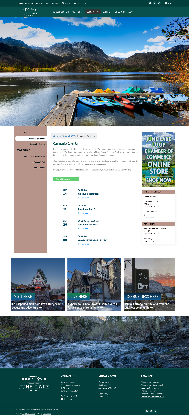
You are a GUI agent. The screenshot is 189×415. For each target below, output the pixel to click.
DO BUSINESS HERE (61, 12)
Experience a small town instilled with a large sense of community (92, 306)
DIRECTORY (120, 12)
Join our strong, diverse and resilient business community (147, 306)
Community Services (37, 144)
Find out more (83, 198)
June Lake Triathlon (88, 193)
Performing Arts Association (152, 396)
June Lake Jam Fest (88, 209)
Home (57, 136)
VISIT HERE (78, 11)
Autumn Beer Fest (88, 224)
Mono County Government (152, 385)
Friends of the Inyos (149, 391)
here (129, 170)
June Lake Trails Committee (152, 393)
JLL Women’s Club (38, 162)
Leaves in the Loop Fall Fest (92, 240)
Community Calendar (37, 138)
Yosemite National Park (150, 388)
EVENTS (107, 11)
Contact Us (150, 217)
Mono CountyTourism (150, 382)
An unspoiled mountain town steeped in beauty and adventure (36, 306)
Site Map (55, 409)
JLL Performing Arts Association (33, 156)
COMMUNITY (93, 11)
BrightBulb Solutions (28, 414)
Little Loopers (39, 168)
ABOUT (132, 11)
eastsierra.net (47, 414)
